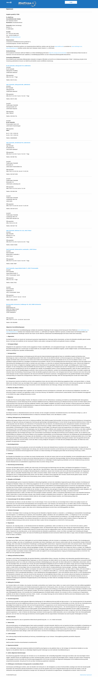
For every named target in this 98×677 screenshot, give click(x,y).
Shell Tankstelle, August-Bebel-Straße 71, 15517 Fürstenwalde (22, 268)
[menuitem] (9, 2)
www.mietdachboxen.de (12, 48)
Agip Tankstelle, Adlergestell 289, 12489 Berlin (18, 84)
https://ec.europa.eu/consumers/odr (57, 52)
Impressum (89, 674)
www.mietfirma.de (59, 46)
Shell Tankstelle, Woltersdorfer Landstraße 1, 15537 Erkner (21, 249)
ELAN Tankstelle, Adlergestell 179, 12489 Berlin (18, 65)
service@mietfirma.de (15, 37)
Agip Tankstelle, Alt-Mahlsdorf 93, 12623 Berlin (18, 142)
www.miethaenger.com (83, 330)
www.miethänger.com (77, 46)
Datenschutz (83, 674)
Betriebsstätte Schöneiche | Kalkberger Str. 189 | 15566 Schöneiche (23, 304)
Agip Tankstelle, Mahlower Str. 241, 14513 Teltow (18, 230)
